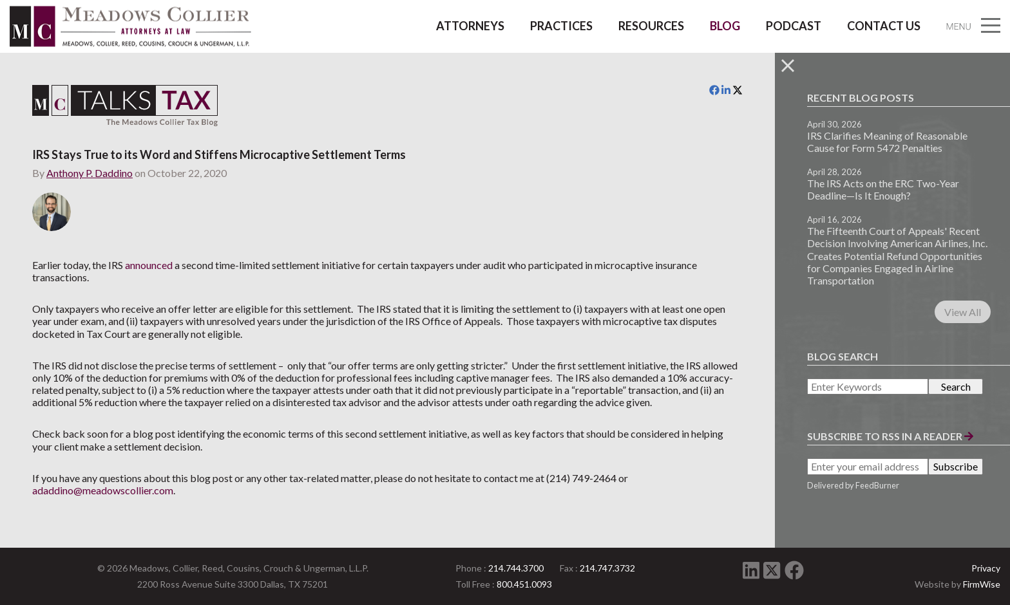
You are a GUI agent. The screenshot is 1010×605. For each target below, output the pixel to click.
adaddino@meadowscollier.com (102, 490)
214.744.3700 (516, 568)
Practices (561, 26)
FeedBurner (877, 485)
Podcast (793, 26)
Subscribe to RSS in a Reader (890, 436)
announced (149, 265)
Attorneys (470, 26)
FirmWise (981, 584)
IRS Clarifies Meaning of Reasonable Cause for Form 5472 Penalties (887, 141)
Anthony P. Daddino (89, 173)
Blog (725, 26)
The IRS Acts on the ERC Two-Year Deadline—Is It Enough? (883, 189)
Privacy (985, 568)
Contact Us (883, 26)
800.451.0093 (524, 584)
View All (962, 312)
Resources (651, 26)
